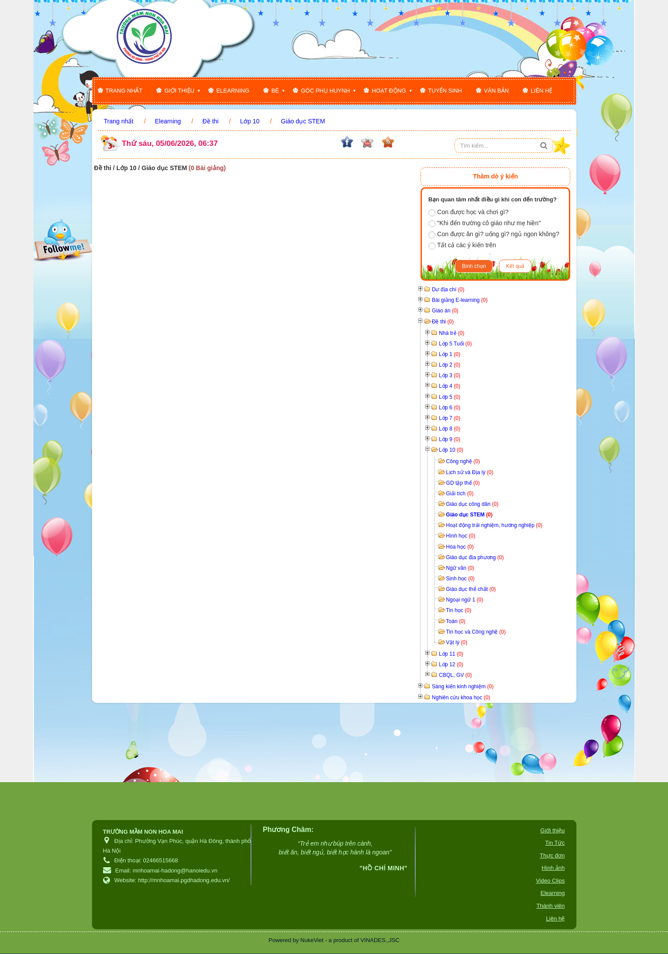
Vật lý (456, 642)
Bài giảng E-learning (459, 300)
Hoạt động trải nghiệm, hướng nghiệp (494, 525)
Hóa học (460, 547)
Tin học (458, 610)
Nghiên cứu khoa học (461, 697)
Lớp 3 (449, 375)
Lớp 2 (449, 365)
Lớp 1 (449, 354)
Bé (275, 90)
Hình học (460, 536)
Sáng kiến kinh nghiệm (463, 686)
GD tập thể (463, 483)
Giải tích (459, 493)
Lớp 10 (451, 450)
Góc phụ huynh (325, 90)
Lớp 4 (449, 386)
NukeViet (312, 940)
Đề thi (443, 322)
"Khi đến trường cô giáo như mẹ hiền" (484, 223)
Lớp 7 (449, 418)
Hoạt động (389, 90)
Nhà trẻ (452, 333)
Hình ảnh (553, 868)
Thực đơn (552, 855)
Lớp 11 (451, 654)
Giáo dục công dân (472, 504)
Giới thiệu (179, 90)
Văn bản (496, 90)
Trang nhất (124, 90)
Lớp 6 (449, 408)
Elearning (232, 90)
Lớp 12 (451, 664)
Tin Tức (555, 842)
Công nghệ (463, 461)
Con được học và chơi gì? (468, 212)
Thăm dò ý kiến (495, 176)
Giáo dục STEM (469, 515)
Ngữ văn (460, 568)
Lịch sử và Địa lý (469, 472)
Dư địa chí (448, 289)
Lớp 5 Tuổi (455, 344)
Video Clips (550, 880)
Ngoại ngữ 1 (464, 600)
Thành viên (550, 905)
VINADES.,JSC (379, 940)
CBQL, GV (455, 675)
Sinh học (460, 578)
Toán (455, 621)
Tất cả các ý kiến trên (462, 245)
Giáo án (445, 311)
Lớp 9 (449, 439)
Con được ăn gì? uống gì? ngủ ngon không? (493, 234)
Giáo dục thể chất (471, 589)
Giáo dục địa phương (475, 557)
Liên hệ (541, 90)
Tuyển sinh (445, 90)
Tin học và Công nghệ (476, 632)
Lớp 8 (449, 429)
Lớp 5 (449, 397)
